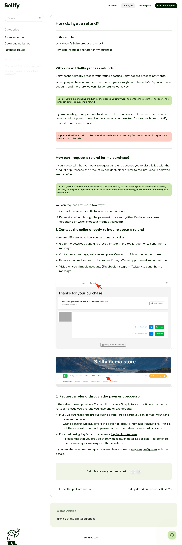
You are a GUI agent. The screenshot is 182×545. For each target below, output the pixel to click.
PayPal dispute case (124, 434)
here (59, 118)
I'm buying (128, 5)
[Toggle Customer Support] (172, 535)
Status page (145, 5)
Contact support (166, 5)
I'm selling (112, 5)
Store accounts (15, 37)
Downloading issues (17, 43)
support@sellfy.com (144, 449)
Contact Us (83, 489)
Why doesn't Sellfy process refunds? (79, 43)
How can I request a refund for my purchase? (85, 50)
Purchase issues (15, 50)
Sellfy (89, 537)
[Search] (24, 18)
